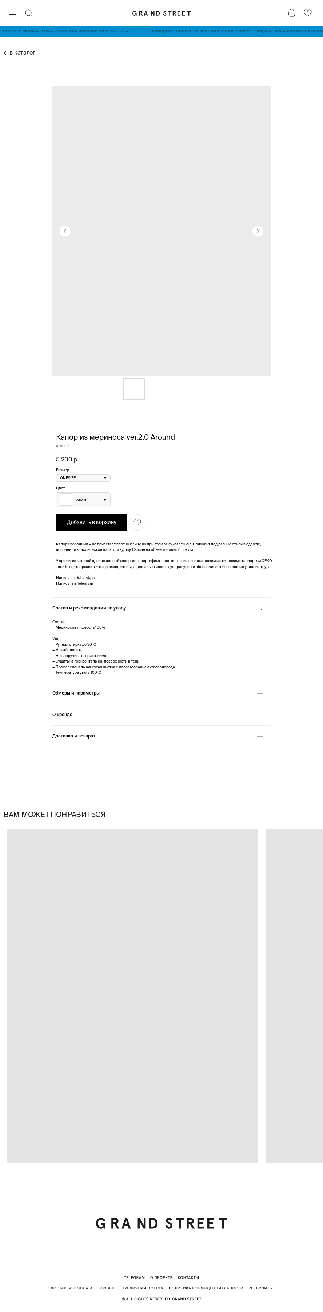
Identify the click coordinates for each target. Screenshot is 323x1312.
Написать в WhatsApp (75, 578)
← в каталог (19, 52)
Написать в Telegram (74, 583)
